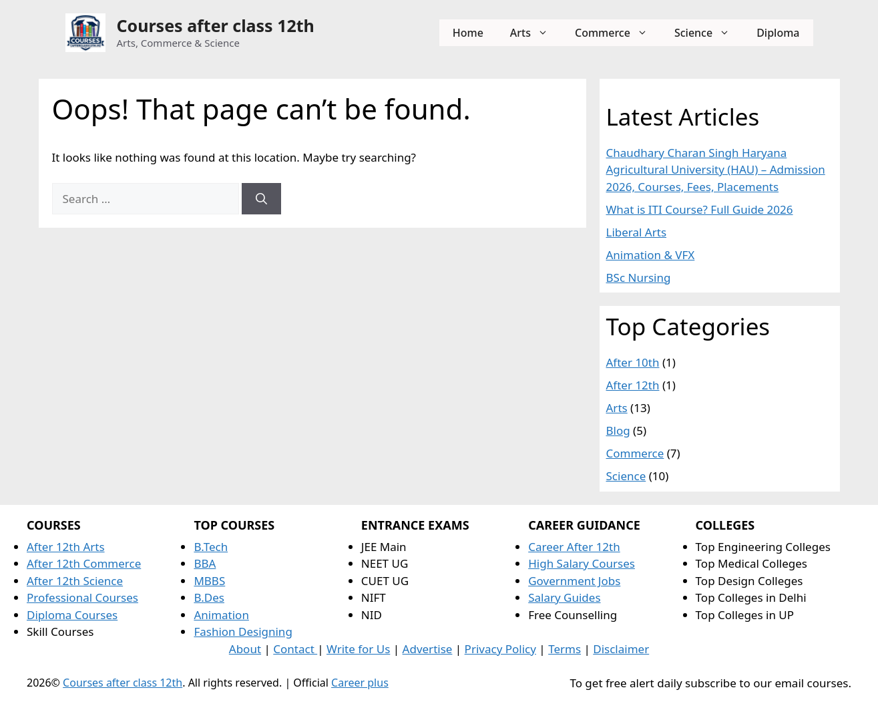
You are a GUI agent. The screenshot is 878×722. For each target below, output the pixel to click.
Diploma (777, 32)
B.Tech (211, 546)
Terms (564, 649)
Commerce (618, 32)
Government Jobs (574, 580)
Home (468, 32)
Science (708, 32)
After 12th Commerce (84, 563)
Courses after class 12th (215, 25)
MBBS (209, 580)
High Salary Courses (581, 563)
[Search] (261, 199)
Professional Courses (82, 597)
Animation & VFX (650, 254)
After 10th (633, 362)
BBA (205, 563)
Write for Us (358, 649)
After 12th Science (75, 580)
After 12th (633, 385)
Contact (295, 649)
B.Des (209, 597)
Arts (536, 32)
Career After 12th (574, 546)
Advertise (428, 649)
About (245, 649)
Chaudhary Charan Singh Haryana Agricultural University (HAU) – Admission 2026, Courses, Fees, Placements (715, 169)
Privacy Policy (500, 649)
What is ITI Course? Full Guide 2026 (699, 209)
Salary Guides (564, 597)
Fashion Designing (243, 631)
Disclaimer (621, 649)
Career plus (360, 682)
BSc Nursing (638, 277)
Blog (618, 430)
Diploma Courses (72, 614)
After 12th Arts (66, 546)
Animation (221, 614)
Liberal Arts (636, 232)
